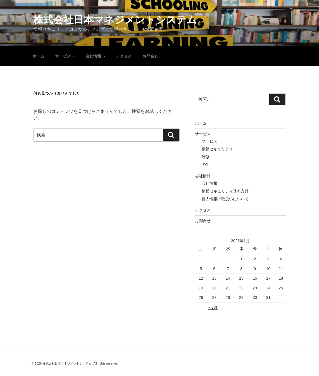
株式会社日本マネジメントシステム (115, 19)
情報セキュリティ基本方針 (225, 191)
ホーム (38, 56)
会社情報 (95, 56)
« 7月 (213, 307)
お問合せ (150, 56)
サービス (65, 56)
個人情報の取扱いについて (225, 199)
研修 (206, 156)
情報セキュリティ (217, 149)
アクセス (124, 56)
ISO (205, 165)
